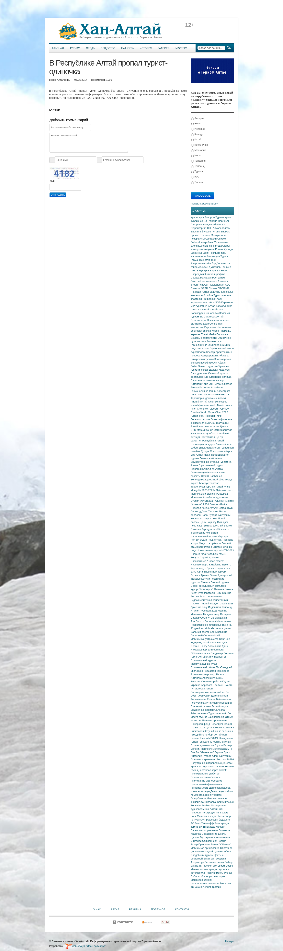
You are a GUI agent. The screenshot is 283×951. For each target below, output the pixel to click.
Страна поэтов (223, 383)
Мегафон (225, 883)
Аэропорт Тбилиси (212, 685)
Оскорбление (199, 798)
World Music (217, 405)
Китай (196, 139)
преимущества (200, 773)
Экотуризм (219, 865)
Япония (197, 182)
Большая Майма (201, 805)
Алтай (219, 316)
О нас (97, 909)
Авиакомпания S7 (212, 677)
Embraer (196, 681)
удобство (214, 773)
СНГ (210, 228)
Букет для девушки (214, 858)
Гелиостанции (219, 600)
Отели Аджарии (219, 575)
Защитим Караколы (221, 291)
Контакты (182, 909)
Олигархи (211, 238)
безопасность (199, 777)
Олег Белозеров (217, 401)
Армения (196, 607)
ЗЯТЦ (205, 288)
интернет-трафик (210, 886)
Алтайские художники (216, 497)
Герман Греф (222, 752)
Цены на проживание (214, 720)
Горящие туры (218, 252)
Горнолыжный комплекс (212, 585)
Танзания (198, 161)
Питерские (205, 865)
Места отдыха (199, 716)
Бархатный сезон (201, 231)
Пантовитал (208, 437)
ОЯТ (207, 284)
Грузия (226, 681)
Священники (210, 840)
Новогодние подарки (203, 444)
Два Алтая (197, 454)
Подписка (222, 334)
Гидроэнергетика (201, 600)
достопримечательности (205, 883)
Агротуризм (209, 529)
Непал (196, 155)
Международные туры (204, 663)
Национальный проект (204, 536)
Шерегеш (196, 468)
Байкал (206, 468)
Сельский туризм (218, 373)
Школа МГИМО (209, 738)
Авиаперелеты (221, 228)
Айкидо (229, 500)
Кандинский (210, 224)
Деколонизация (220, 695)
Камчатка (217, 468)
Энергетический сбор (204, 263)
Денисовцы (217, 791)
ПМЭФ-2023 (198, 727)
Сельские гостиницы (203, 380)
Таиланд (226, 607)
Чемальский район (202, 295)
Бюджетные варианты (204, 709)
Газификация (199, 320)
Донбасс (211, 433)
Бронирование (218, 631)
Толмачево (197, 674)
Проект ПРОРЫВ (219, 288)
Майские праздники (220, 628)
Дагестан (227, 762)
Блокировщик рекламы (205, 830)
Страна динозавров (203, 745)
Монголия (198, 150)
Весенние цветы (215, 862)
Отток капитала (223, 429)
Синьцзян (223, 522)
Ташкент (226, 267)
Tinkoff (222, 770)
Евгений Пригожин (202, 748)
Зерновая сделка (201, 330)
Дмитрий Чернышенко (204, 281)
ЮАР (195, 177)
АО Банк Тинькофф (202, 823)
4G (193, 886)
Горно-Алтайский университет (208, 656)
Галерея (164, 48)
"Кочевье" (197, 504)
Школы (222, 833)
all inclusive (222, 529)
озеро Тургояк (216, 766)
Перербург (217, 724)
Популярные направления (206, 762)
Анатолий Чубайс (201, 755)
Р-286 (230, 759)
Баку (205, 607)
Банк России (198, 433)
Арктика (208, 525)
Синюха (206, 582)
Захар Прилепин (201, 844)
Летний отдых (199, 539)
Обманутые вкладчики (213, 617)
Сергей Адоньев (209, 557)
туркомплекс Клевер (203, 352)
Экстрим (221, 759)
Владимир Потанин (222, 653)
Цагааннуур (226, 507)
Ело (223, 692)
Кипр (217, 614)
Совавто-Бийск (218, 504)
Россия (222, 840)
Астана (216, 231)
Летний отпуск (219, 706)
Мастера (181, 48)
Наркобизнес (199, 561)
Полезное (158, 909)
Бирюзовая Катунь (202, 731)
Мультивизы (223, 621)
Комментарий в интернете (206, 794)
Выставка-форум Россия (219, 801)
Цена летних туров (209, 550)
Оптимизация (199, 472)
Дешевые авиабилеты (204, 337)
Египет (196, 123)
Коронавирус (199, 568)
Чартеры (223, 536)
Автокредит (209, 812)
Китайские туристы (220, 564)
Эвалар (195, 617)
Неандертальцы (200, 791)
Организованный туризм (211, 571)
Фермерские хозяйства (204, 532)
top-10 (207, 649)
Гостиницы (209, 259)
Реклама (135, 909)
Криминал (210, 759)
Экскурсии (204, 695)
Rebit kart (224, 638)
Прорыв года (199, 553)
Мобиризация (219, 235)
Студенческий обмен (203, 667)
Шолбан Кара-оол (219, 369)
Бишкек (225, 231)
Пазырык (225, 614)
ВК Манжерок (207, 316)
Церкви (195, 837)
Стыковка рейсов (211, 681)
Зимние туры (214, 341)
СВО (194, 429)
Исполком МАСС (216, 553)
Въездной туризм (211, 851)
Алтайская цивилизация (205, 426)
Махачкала (210, 454)
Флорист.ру (198, 862)
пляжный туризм (222, 755)
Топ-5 (219, 667)
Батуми (206, 578)
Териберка (223, 670)
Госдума (208, 614)
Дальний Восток (222, 525)
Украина (196, 685)
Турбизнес (197, 220)
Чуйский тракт (224, 490)
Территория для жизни (204, 398)
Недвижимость (215, 872)
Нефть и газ (224, 327)
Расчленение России (203, 699)
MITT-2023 (227, 550)
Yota (197, 886)
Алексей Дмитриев (209, 267)
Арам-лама (215, 646)
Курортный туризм (220, 514)
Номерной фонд (201, 724)
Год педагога (208, 837)
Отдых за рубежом (210, 543)
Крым (228, 217)
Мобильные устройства (205, 638)
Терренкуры (198, 486)
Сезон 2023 (226, 603)
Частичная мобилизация (206, 256)
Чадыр (219, 380)
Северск (196, 288)
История (146, 48)
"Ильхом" (219, 500)
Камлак (207, 879)
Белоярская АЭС (220, 284)
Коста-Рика (199, 145)
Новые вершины (223, 731)
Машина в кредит (207, 816)
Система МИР (211, 635)
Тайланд (198, 166)
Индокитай (214, 607)
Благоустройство (209, 483)
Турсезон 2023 (209, 610)
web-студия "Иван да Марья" (85, 946)
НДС (219, 592)
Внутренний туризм (202, 359)
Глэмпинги (197, 759)
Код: (52, 180)
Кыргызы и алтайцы (217, 422)
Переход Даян (199, 511)
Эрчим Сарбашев (211, 476)
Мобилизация (205, 429)
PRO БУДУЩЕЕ (200, 270)
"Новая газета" (215, 561)
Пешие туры (215, 539)
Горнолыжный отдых (210, 465)
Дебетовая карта (208, 770)
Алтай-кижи (198, 415)
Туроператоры (207, 592)
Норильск (223, 220)
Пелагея (219, 589)
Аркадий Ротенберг (202, 734)
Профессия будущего (217, 819)
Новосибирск (224, 451)
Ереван (195, 235)
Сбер (194, 585)
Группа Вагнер (223, 745)
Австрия (197, 118)
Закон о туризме (208, 366)
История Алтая (204, 688)
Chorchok (203, 408)
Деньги (224, 426)
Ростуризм (218, 277)
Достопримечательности (205, 692)
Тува (224, 642)
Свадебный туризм (202, 855)
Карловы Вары (200, 514)
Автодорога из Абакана (215, 355)
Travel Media (208, 334)
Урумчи (214, 507)
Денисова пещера (219, 787)
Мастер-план (218, 805)
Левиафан (210, 670)
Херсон (216, 330)
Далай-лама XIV (211, 642)
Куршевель (197, 809)
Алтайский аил (200, 383)
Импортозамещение (203, 249)
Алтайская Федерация (218, 702)
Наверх (229, 941)
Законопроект (216, 716)
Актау (205, 713)
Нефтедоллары (220, 245)
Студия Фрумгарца (202, 500)
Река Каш (197, 525)
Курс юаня (204, 245)
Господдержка (199, 373)
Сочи (213, 451)
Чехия (222, 511)
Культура (127, 48)
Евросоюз (210, 327)
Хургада (228, 249)
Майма (228, 791)
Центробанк (206, 242)
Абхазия (196, 713)
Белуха (195, 557)
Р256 (206, 504)
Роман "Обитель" (221, 844)
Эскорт (228, 724)
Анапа (221, 709)
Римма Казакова (201, 387)
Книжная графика (215, 274)
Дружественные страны (205, 461)
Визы (201, 447)
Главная (58, 48)
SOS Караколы (224, 302)
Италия (195, 610)
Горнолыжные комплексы (206, 344)
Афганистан (212, 447)
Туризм (75, 48)
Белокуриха (198, 479)
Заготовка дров (200, 323)
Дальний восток (200, 631)
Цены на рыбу (208, 522)
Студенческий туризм (203, 660)
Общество (108, 48)
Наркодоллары (200, 564)
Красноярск (198, 217)
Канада (197, 134)
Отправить (58, 194)
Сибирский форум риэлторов (208, 876)
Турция (197, 171)
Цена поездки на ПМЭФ (220, 727)
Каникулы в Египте (209, 546)
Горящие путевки (208, 741)
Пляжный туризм (201, 706)
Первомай (197, 635)
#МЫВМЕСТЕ (221, 394)
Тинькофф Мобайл (214, 826)
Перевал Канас (200, 507)
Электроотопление (211, 596)
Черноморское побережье (206, 624)
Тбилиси (205, 235)
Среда (90, 48)
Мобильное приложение (205, 847)
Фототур (202, 766)
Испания (198, 129)
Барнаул (215, 270)
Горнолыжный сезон (222, 348)
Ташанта (213, 511)
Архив (115, 909)
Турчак (228, 872)
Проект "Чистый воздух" (205, 603)
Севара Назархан (201, 277)
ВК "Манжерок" (205, 752)
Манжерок (197, 879)
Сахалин (196, 529)
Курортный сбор (215, 479)
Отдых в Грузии (200, 575)
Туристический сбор (220, 713)
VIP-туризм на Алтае (203, 305)
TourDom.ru (198, 621)
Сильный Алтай (208, 309)
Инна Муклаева (200, 405)
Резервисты (198, 238)
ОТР (212, 383)
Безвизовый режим (210, 458)
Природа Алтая (200, 291)
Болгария (211, 621)
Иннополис (212, 313)
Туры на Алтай (215, 486)
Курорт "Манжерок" (202, 589)
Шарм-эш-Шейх (200, 252)
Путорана (197, 224)
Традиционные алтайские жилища (211, 376)
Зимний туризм (220, 582)
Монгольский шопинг (203, 493)
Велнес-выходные (202, 518)
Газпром (210, 217)
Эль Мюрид (211, 220)
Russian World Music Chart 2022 (209, 412)
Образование (209, 833)
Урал (194, 766)
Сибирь (226, 851)
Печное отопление (218, 320)
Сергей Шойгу (199, 646)
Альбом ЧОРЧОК (219, 408)
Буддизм (196, 642)
